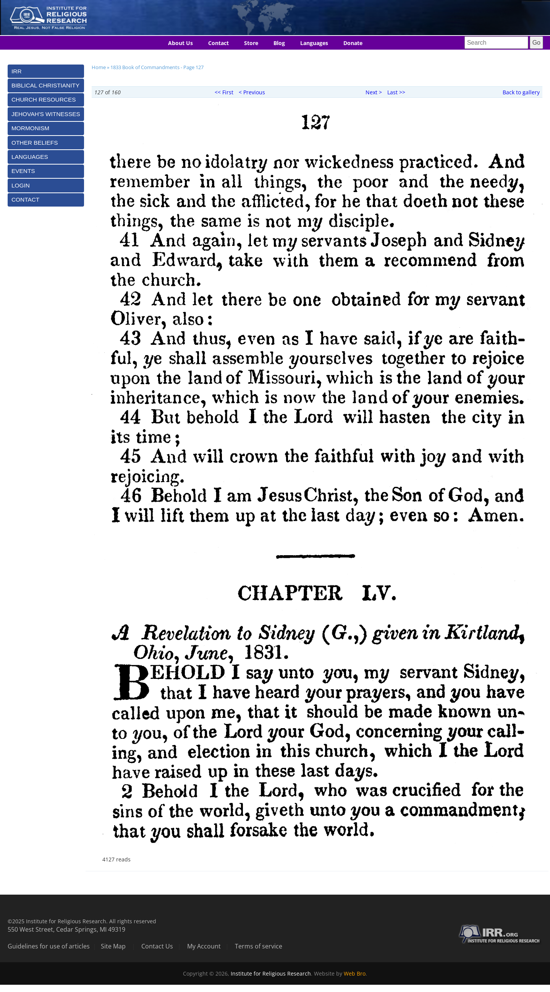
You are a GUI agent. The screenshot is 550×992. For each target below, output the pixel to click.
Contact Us (157, 946)
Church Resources (43, 99)
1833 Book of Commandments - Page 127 (157, 67)
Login (20, 185)
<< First (224, 92)
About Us (180, 43)
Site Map (113, 946)
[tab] (46, 71)
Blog (279, 43)
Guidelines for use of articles (49, 946)
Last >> (396, 92)
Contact (218, 43)
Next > (374, 92)
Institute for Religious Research (271, 973)
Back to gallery (521, 92)
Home (99, 67)
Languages (314, 43)
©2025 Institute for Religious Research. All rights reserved (82, 921)
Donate (352, 43)
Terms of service (258, 946)
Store (251, 43)
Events (23, 171)
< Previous (252, 92)
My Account (204, 946)
